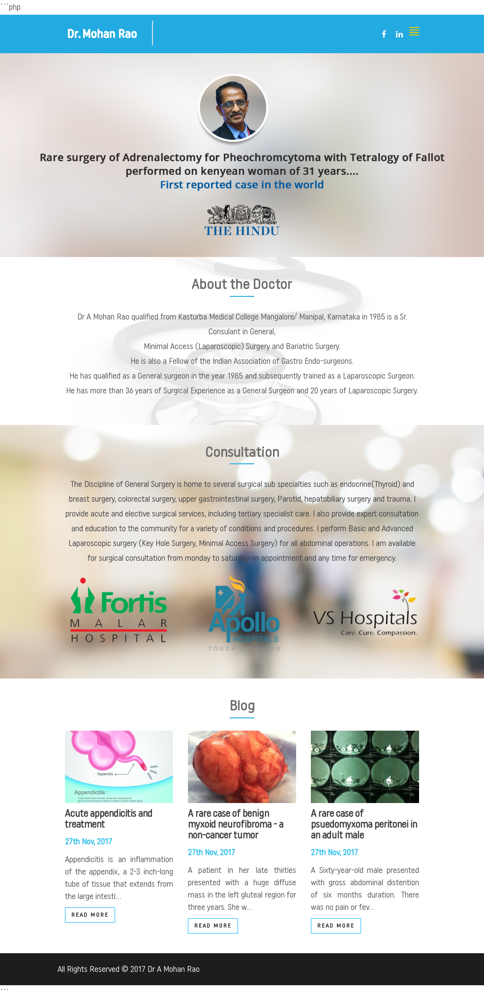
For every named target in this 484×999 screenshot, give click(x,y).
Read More (90, 914)
